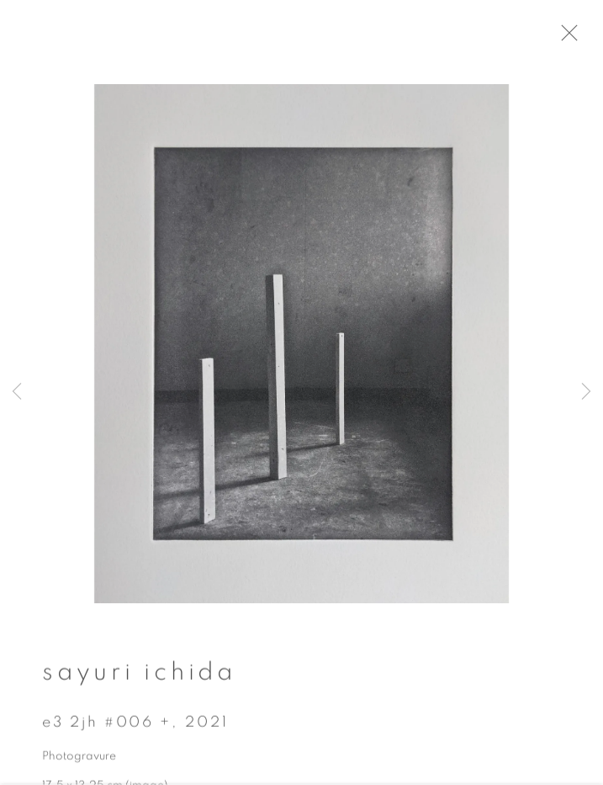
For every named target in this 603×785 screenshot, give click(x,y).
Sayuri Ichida (139, 678)
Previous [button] (17, 392)
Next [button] (586, 392)
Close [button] (579, 37)
